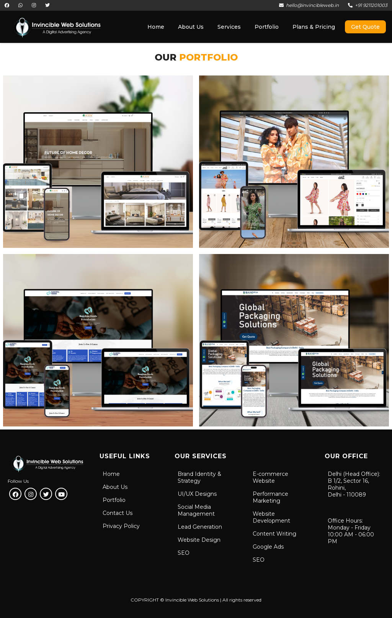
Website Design (199, 539)
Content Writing (274, 533)
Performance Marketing (270, 497)
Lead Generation (200, 526)
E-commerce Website (270, 477)
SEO (183, 552)
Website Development (271, 517)
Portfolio (114, 500)
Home (111, 473)
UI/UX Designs (197, 493)
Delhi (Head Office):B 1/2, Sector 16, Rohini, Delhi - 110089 (354, 484)
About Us (115, 487)
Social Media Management (196, 510)
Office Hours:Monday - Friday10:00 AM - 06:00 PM (351, 531)
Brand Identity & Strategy (199, 477)
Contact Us (117, 513)
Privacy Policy (121, 526)
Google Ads (268, 546)
